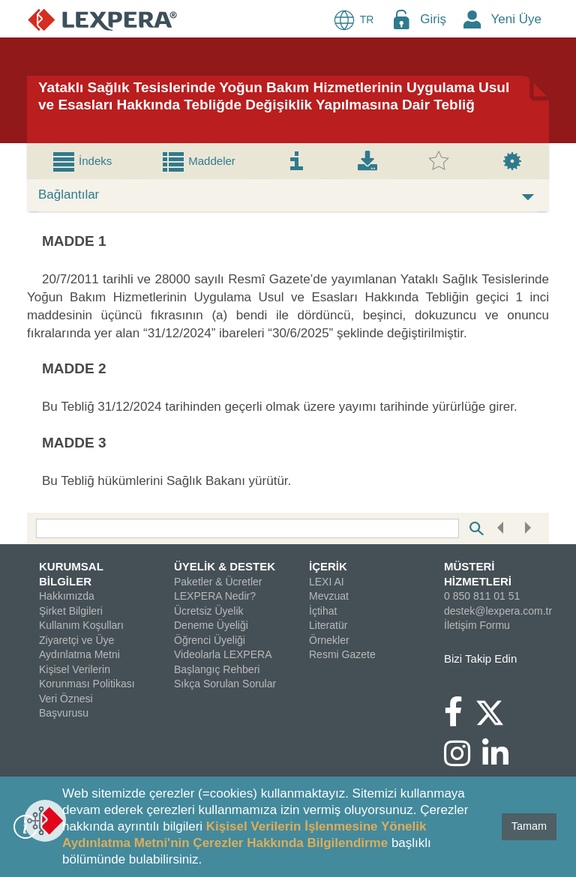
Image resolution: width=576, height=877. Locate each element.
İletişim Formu (477, 625)
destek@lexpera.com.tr (498, 611)
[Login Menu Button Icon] (401, 19)
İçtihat (323, 611)
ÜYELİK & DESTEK (224, 566)
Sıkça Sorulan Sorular (225, 684)
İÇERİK (328, 566)
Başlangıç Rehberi (217, 669)
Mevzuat (329, 596)
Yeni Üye (516, 19)
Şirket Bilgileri (71, 611)
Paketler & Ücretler (218, 582)
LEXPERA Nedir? (215, 596)
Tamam (529, 826)
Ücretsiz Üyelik (209, 611)
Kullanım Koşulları (81, 625)
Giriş (433, 19)
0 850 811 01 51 (482, 596)
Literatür (328, 625)
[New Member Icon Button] (473, 19)
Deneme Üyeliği (211, 625)
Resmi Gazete (342, 654)
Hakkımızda (66, 596)
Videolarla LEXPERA (223, 654)
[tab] (81, 161)
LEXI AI (326, 582)
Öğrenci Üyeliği (209, 640)
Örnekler (329, 640)
